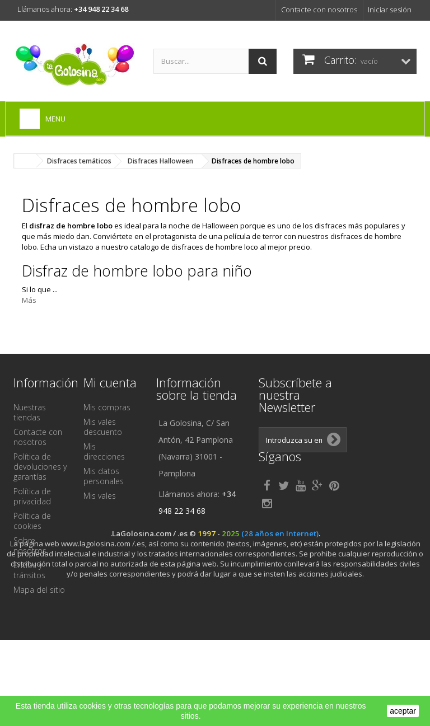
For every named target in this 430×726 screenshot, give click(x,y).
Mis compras (106, 407)
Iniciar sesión (390, 9)
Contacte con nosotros (319, 9)
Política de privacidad (32, 496)
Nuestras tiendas (29, 412)
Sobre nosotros (29, 545)
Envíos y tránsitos (29, 570)
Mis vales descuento (102, 426)
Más (29, 300)
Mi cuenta (110, 382)
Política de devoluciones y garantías (40, 466)
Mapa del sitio (39, 589)
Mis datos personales (103, 476)
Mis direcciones (104, 451)
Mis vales (99, 495)
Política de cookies (32, 520)
